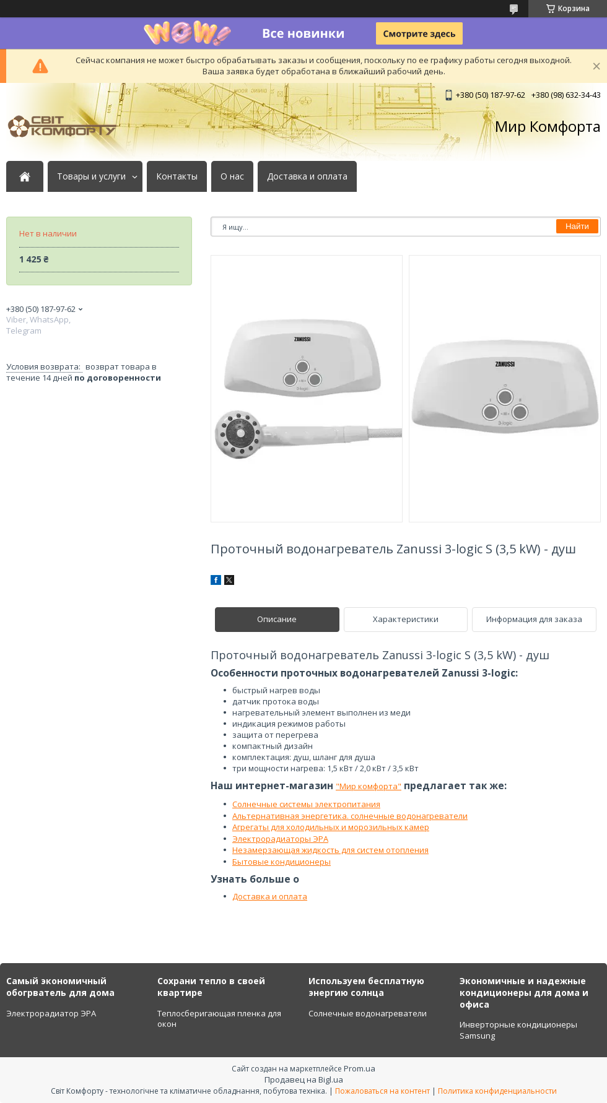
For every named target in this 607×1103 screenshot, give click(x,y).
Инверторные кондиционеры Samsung (518, 1030)
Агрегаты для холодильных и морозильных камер (330, 827)
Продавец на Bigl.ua (303, 1079)
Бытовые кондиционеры (281, 861)
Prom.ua (359, 1068)
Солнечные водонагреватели (367, 1013)
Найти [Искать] (577, 226)
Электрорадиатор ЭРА (51, 1013)
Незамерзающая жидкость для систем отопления (330, 849)
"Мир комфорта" (368, 786)
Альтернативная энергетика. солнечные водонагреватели (350, 815)
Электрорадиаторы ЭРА (280, 838)
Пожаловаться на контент (382, 1091)
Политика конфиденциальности (497, 1091)
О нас (232, 176)
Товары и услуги (91, 176)
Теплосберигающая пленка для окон (219, 1019)
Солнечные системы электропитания (306, 804)
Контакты (177, 176)
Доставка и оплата (307, 176)
